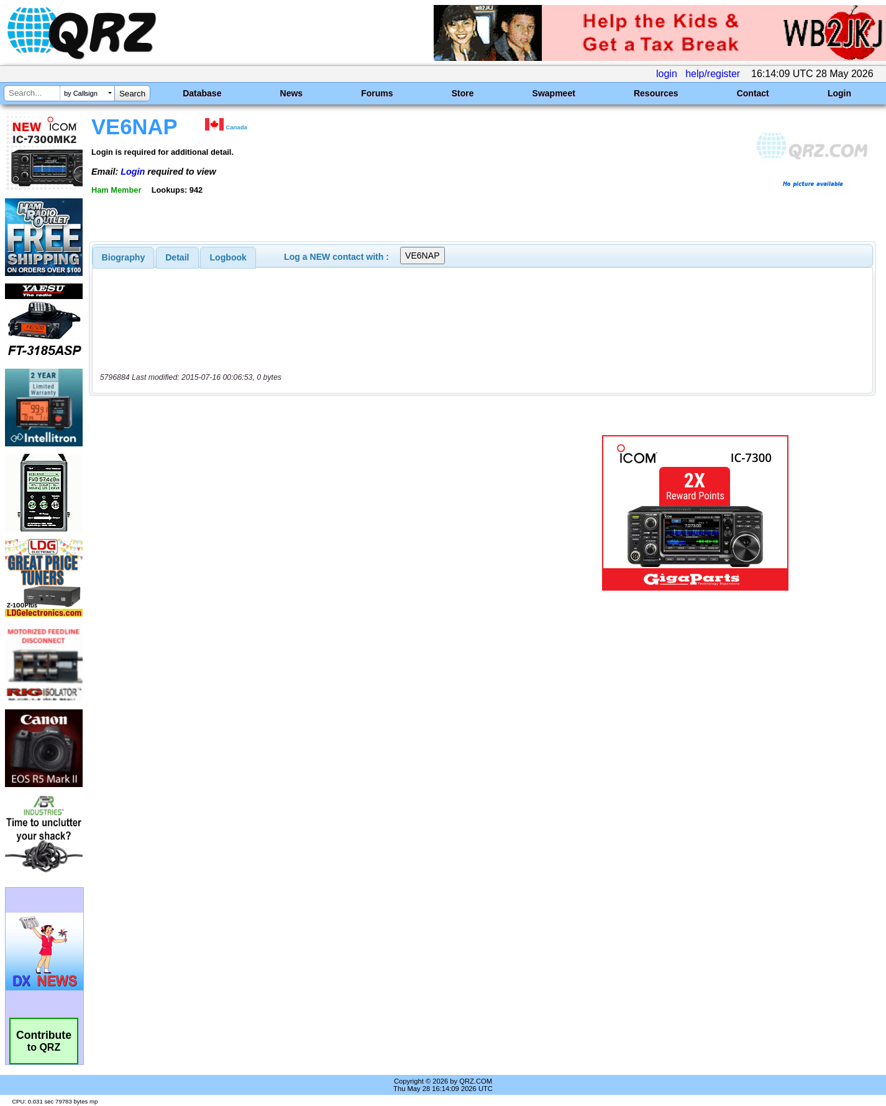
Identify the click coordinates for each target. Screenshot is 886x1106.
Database (202, 93)
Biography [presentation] (123, 257)
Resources (656, 93)
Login (839, 93)
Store (463, 93)
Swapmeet (553, 93)
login (666, 73)
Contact (753, 93)
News (291, 93)
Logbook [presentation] (228, 257)
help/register (712, 73)
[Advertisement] (311, 513)
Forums (377, 93)
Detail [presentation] (177, 257)
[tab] (124, 257)
